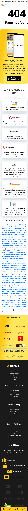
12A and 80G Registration (11, 284)
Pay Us (14, 379)
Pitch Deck (11, 287)
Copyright (18, 265)
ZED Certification (20, 258)
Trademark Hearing (21, 261)
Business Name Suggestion (17, 267)
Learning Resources (22, 1)
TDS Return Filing (16, 280)
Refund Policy (14, 413)
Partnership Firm (19, 228)
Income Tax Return (15, 276)
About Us (14, 371)
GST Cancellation (16, 273)
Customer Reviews (14, 373)
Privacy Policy (14, 411)
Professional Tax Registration (17, 282)
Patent (12, 265)
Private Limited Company (9, 224)
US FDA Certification (8, 245)
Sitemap (14, 433)
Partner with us (14, 431)
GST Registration (15, 271)
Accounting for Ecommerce (13, 289)
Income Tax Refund (15, 278)
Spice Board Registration (17, 243)
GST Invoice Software (16, 274)
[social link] (6, 356)
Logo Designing (7, 269)
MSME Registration (8, 252)
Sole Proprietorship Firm (10, 230)
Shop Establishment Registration (11, 254)
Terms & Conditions (14, 409)
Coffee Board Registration (18, 256)
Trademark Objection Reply (17, 260)
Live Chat (14, 429)
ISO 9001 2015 (18, 245)
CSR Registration (15, 285)
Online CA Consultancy (13, 300)
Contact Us (14, 377)
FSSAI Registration (20, 252)
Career (14, 375)
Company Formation (14, 390)
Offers (14, 1)
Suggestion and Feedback (14, 435)
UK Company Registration (18, 234)
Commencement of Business (10, 298)
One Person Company (14, 226)
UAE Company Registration (10, 236)
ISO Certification (21, 250)
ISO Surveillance (11, 250)
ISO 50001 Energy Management (14, 248)
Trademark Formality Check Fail (11, 263)
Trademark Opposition (8, 261)
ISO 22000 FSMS (14, 247)
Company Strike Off (18, 297)
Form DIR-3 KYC (15, 304)
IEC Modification (12, 241)
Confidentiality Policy (14, 416)
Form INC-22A (17, 295)
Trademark (5, 260)
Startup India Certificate (9, 258)
